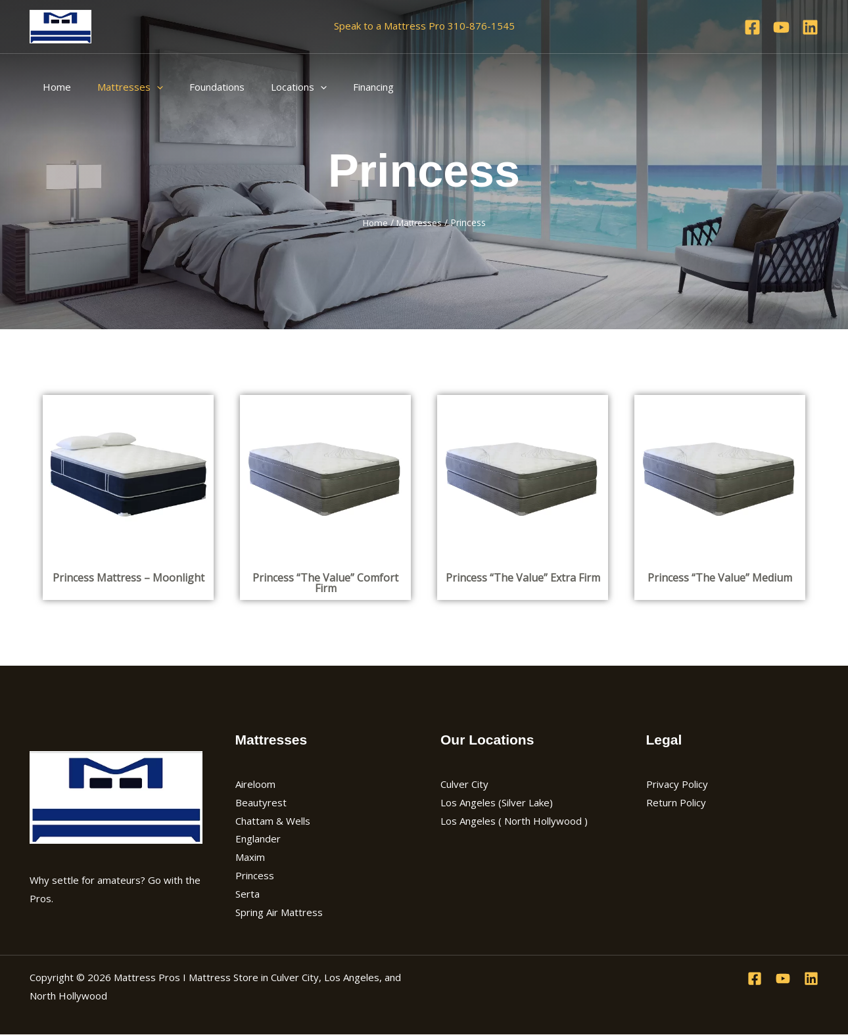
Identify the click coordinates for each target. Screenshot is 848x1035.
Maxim (250, 856)
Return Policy (676, 801)
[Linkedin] (810, 27)
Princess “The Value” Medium (720, 577)
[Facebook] (752, 27)
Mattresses (120, 86)
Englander (258, 838)
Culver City (464, 784)
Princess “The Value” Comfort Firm (325, 582)
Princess (254, 875)
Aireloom (255, 784)
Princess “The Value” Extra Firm (523, 577)
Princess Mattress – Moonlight (128, 577)
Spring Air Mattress (279, 912)
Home (53, 86)
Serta (247, 893)
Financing (343, 86)
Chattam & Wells (272, 820)
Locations (276, 86)
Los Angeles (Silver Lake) (496, 801)
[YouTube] (781, 27)
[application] (147, 86)
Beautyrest (261, 801)
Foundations (200, 86)
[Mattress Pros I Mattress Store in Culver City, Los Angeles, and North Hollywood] (60, 25)
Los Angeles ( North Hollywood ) (514, 820)
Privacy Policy (677, 784)
